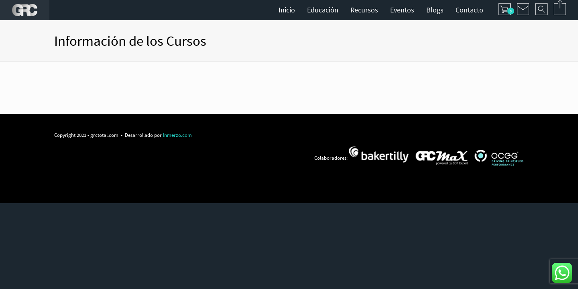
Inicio (287, 9)
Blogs (435, 9)
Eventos (402, 9)
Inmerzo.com (177, 135)
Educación (322, 9)
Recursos (364, 9)
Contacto (469, 9)
